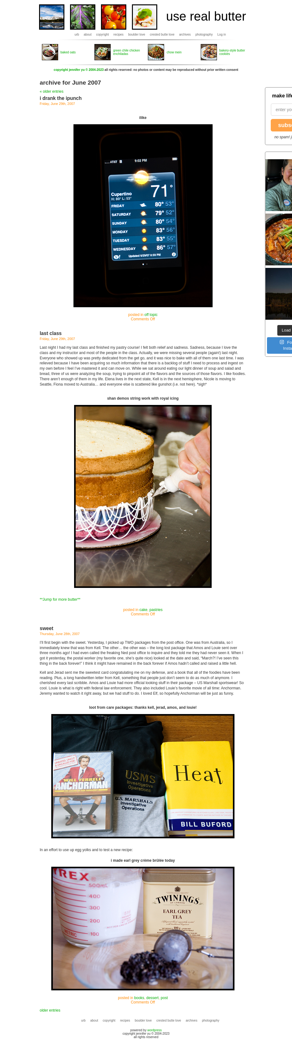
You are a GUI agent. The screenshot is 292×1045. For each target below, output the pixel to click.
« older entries (51, 91)
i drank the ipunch (61, 98)
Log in (221, 34)
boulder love (136, 34)
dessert (152, 998)
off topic (151, 315)
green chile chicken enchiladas (126, 52)
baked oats (68, 52)
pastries (156, 610)
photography (204, 34)
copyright (102, 34)
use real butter (206, 16)
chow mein (174, 52)
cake (143, 610)
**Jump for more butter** (60, 599)
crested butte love (162, 34)
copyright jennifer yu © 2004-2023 (79, 69)
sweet (46, 628)
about (88, 34)
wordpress (154, 1030)
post (164, 998)
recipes (118, 34)
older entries (50, 1010)
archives (185, 34)
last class (51, 333)
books (139, 998)
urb (76, 34)
